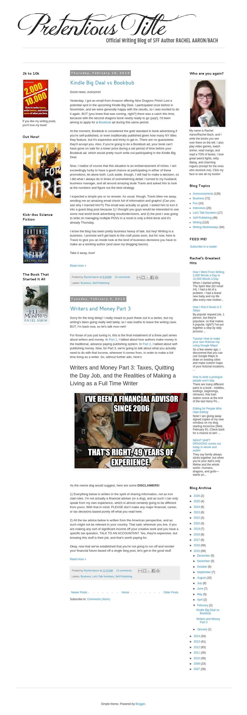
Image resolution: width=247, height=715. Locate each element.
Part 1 (113, 339)
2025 (197, 501)
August (202, 577)
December (204, 555)
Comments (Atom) (98, 599)
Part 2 (147, 344)
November (204, 561)
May (200, 594)
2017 (197, 540)
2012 (197, 647)
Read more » (78, 265)
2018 (197, 534)
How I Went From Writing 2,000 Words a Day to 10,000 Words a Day (208, 275)
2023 (197, 512)
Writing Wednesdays (206, 227)
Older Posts (171, 592)
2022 (197, 517)
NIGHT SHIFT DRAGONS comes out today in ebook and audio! (207, 445)
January (202, 629)
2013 (197, 641)
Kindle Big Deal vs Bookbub (102, 82)
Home (125, 592)
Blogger (140, 704)
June (200, 588)
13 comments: (124, 570)
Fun (195, 203)
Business (86, 282)
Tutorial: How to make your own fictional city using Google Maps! (206, 342)
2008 (197, 663)
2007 (197, 669)
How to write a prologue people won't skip (208, 378)
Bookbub (105, 122)
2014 (197, 636)
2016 (197, 545)
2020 (197, 523)
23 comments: (123, 277)
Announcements (203, 193)
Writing (197, 222)
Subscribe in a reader (203, 246)
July (200, 583)
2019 (197, 528)
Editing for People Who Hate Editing (207, 410)
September (204, 572)
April (200, 599)
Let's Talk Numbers (103, 576)
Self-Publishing (100, 282)
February (203, 605)
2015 (197, 551)
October (202, 566)
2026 (197, 496)
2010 (197, 658)
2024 (197, 507)
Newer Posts (79, 592)
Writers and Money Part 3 (100, 308)
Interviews (199, 208)
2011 (197, 652)
